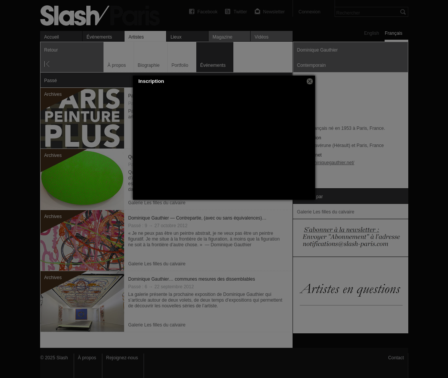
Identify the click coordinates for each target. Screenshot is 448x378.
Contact (396, 357)
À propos (87, 357)
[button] (310, 81)
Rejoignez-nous (122, 357)
